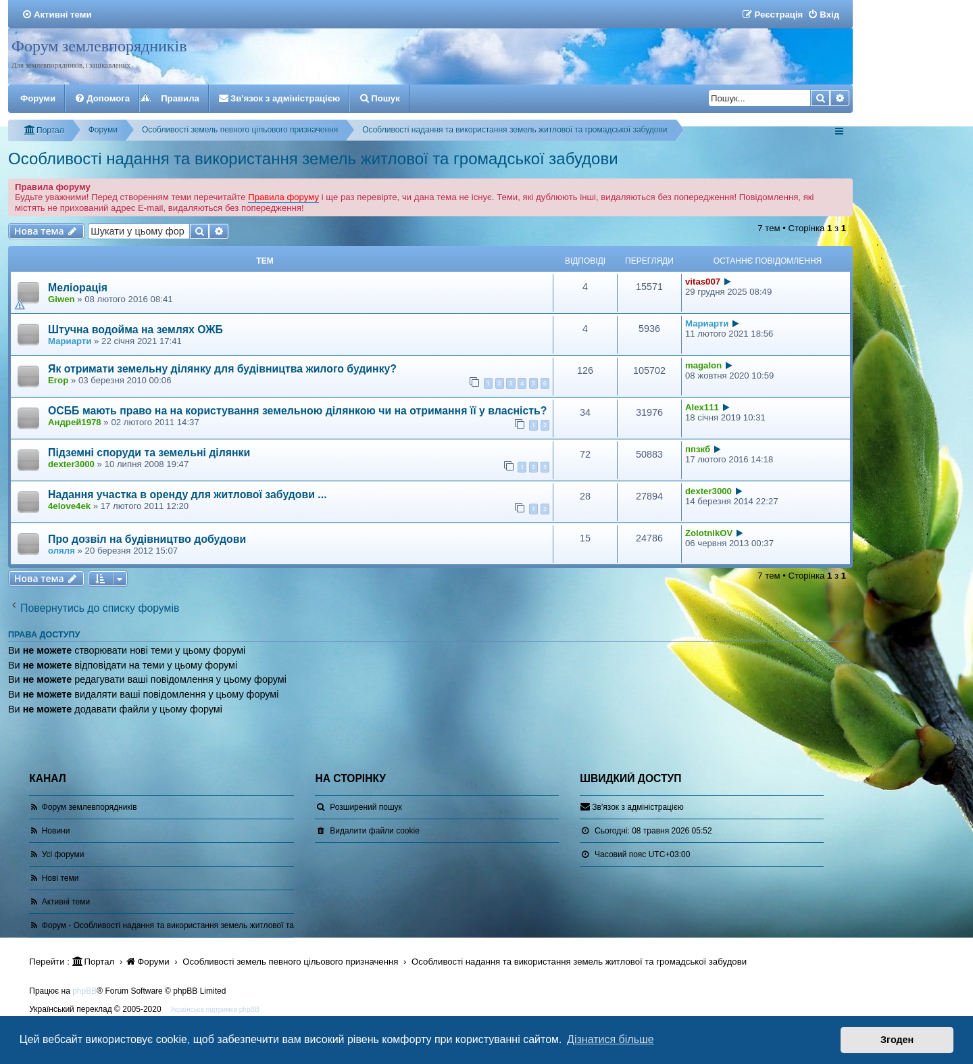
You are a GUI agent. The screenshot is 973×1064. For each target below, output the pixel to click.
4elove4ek (69, 506)
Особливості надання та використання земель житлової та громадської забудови (313, 158)
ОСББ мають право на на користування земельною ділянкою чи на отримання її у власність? (297, 410)
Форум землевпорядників (99, 46)
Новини (56, 831)
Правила (180, 98)
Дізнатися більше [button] (610, 1039)
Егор (58, 380)
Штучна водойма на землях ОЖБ (135, 329)
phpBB (84, 991)
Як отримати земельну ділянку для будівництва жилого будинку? (222, 368)
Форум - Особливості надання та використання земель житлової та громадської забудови (210, 925)
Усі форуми (63, 854)
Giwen (61, 299)
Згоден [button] (897, 1039)
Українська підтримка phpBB (214, 1009)
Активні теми (66, 901)
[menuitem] (57, 14)
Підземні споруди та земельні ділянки (149, 452)
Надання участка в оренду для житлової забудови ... (187, 494)
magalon (703, 365)
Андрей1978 (74, 422)
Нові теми (60, 878)
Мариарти (69, 341)
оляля (61, 551)
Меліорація (77, 287)
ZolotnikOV (708, 533)
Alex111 (702, 407)
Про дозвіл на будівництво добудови (147, 539)
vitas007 (702, 281)
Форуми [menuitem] (37, 98)
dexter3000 (71, 464)
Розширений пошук (366, 807)
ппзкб (697, 449)
